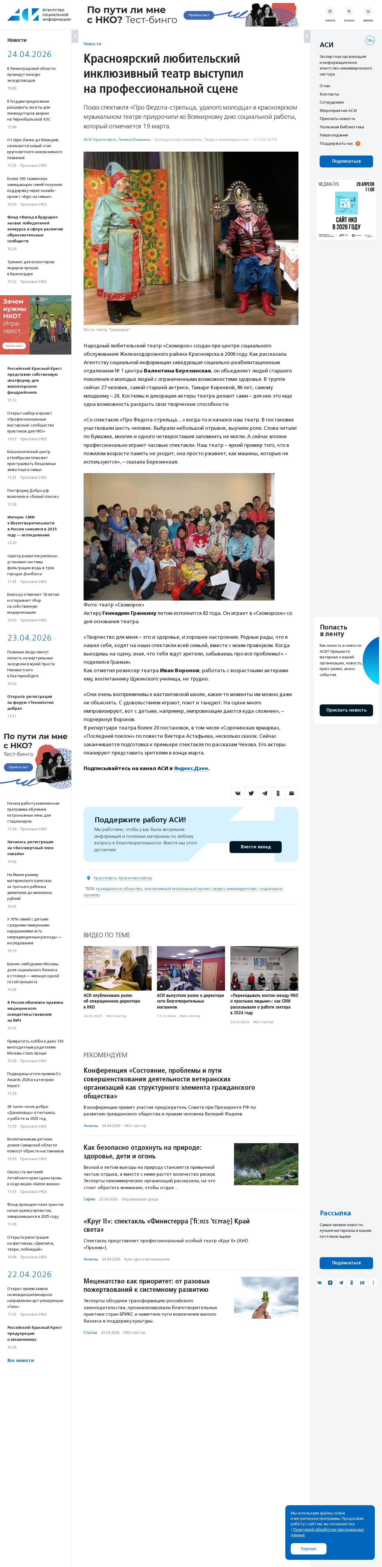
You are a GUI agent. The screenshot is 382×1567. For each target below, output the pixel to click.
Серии (89, 1199)
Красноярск (105, 878)
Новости (92, 43)
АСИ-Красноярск (100, 139)
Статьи (90, 1332)
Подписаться (346, 161)
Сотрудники (332, 102)
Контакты (329, 94)
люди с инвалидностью (234, 888)
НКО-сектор (116, 1016)
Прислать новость (337, 118)
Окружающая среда (139, 1199)
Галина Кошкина (134, 139)
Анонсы (91, 1125)
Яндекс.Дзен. (192, 768)
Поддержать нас (336, 143)
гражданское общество (119, 888)
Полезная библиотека (342, 126)
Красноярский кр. (136, 878)
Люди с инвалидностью (226, 139)
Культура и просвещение (178, 139)
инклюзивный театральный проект (177, 888)
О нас (325, 85)
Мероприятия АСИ (338, 110)
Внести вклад (255, 847)
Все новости (20, 1360)
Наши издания (334, 135)
